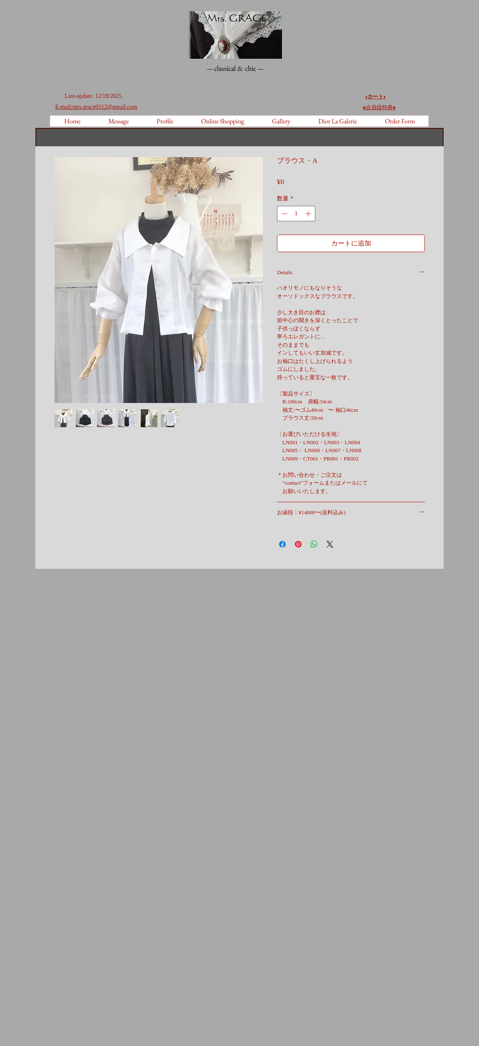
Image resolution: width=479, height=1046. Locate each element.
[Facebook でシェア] (282, 544)
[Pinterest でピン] (298, 544)
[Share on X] (330, 544)
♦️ (385, 97)
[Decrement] (283, 213)
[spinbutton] (296, 213)
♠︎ (379, 107)
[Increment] (309, 213)
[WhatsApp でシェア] (314, 544)
